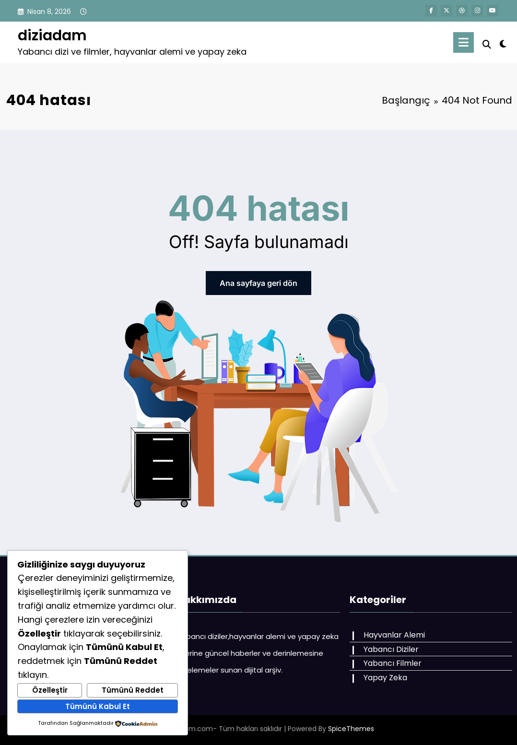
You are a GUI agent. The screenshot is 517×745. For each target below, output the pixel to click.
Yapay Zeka (385, 677)
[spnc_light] (503, 43)
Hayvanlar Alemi (394, 634)
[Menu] (463, 42)
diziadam (52, 35)
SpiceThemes (351, 728)
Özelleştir (50, 690)
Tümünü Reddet (133, 690)
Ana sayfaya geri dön (258, 283)
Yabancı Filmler (393, 663)
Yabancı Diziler (391, 649)
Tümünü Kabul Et (97, 706)
